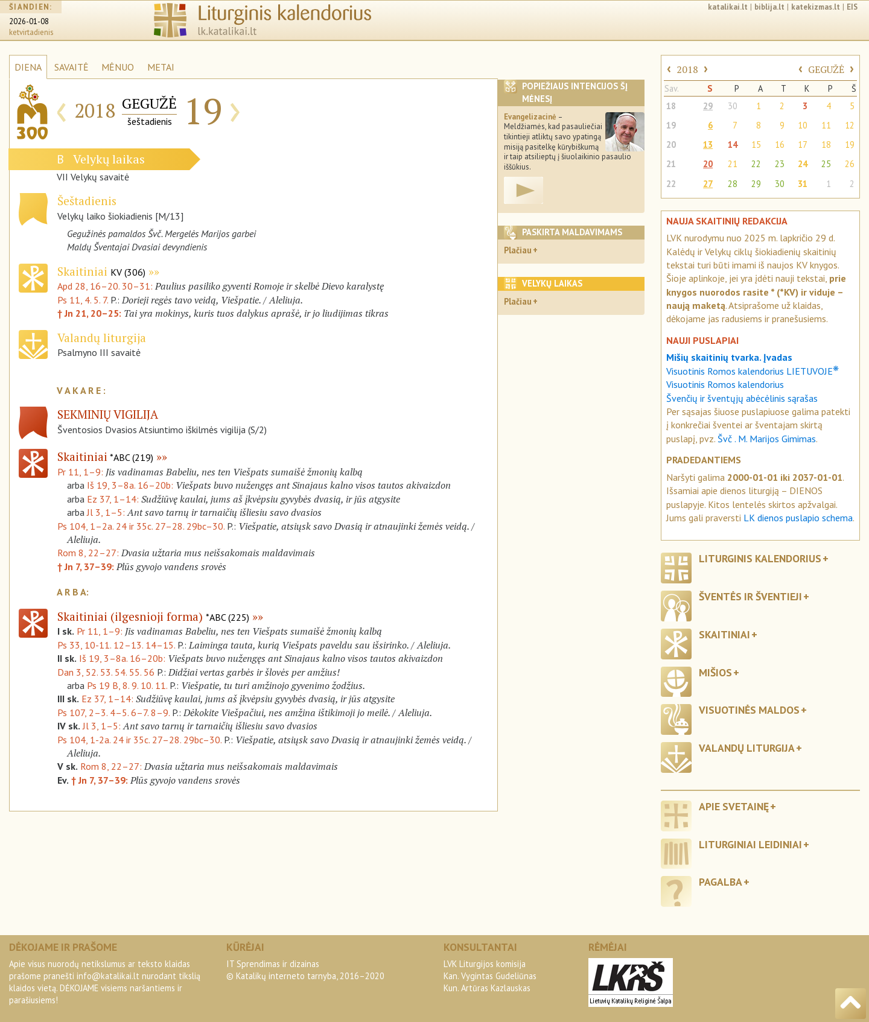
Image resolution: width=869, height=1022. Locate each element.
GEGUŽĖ (826, 69)
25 (826, 164)
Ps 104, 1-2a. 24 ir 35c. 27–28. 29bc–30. (139, 740)
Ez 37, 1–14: (113, 499)
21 (671, 164)
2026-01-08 (29, 21)
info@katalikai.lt (108, 976)
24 (802, 164)
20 (671, 144)
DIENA (28, 67)
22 (756, 164)
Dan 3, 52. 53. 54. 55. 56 (105, 672)
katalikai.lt (728, 7)
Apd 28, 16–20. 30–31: (106, 286)
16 (780, 144)
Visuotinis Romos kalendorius (725, 384)
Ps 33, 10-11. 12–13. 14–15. (116, 645)
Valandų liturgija (747, 748)
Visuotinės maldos (749, 710)
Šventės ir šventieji (750, 596)
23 (780, 164)
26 (850, 164)
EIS (852, 7)
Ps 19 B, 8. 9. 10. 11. (127, 685)
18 (671, 106)
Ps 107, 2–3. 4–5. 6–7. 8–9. (113, 712)
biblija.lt (769, 7)
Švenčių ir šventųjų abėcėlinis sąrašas (742, 398)
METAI (160, 67)
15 (756, 144)
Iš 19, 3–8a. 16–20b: (130, 485)
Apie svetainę (734, 806)
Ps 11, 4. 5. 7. (82, 300)
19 (671, 125)
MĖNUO (117, 67)
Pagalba (720, 882)
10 (802, 125)
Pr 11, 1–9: (80, 472)
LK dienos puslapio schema (798, 518)
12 (850, 125)
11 (826, 125)
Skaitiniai (101, 271)
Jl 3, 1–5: (106, 512)
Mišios (715, 672)
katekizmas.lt (815, 7)
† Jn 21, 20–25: (90, 313)
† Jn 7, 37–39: (85, 566)
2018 (687, 69)
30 (732, 106)
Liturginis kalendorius (760, 558)
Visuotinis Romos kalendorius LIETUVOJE (752, 371)
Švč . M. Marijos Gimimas (767, 439)
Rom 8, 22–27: (88, 553)
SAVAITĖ (71, 67)
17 (802, 144)
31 (802, 183)
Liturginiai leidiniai (750, 844)
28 (732, 183)
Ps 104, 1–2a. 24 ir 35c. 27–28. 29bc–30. (140, 526)
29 (708, 106)
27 (708, 183)
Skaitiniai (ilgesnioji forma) (153, 616)
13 (708, 144)
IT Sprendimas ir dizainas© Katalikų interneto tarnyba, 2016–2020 (305, 970)
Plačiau (518, 250)
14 (732, 144)
